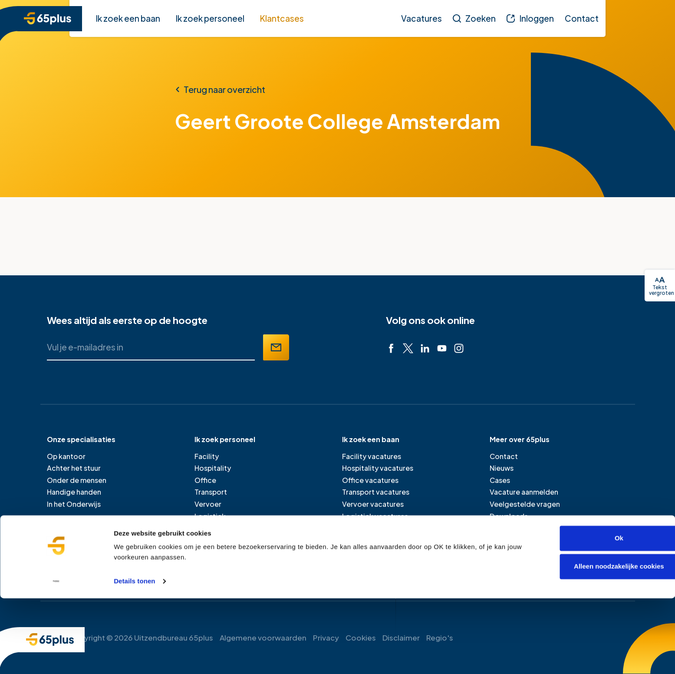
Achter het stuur (74, 467)
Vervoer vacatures (373, 504)
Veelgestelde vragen (525, 504)
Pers (497, 551)
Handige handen (74, 491)
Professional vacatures (380, 540)
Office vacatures (370, 480)
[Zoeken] (474, 18)
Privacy (326, 637)
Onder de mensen (76, 480)
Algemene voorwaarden (263, 637)
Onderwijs (211, 527)
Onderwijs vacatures (376, 527)
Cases (500, 480)
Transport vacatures (375, 491)
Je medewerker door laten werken (251, 563)
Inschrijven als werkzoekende (391, 551)
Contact (504, 456)
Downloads (509, 516)
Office (205, 480)
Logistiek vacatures (375, 516)
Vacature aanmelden (524, 491)
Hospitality (212, 467)
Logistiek (210, 516)
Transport (210, 491)
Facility (206, 456)
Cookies (361, 637)
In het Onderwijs (74, 504)
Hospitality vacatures (377, 467)
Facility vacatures (371, 456)
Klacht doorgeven (520, 527)
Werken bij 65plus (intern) (531, 563)
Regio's (439, 637)
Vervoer (207, 504)
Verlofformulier (515, 540)
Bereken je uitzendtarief (235, 551)
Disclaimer (401, 637)
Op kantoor (66, 456)
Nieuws (502, 467)
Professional (215, 540)
